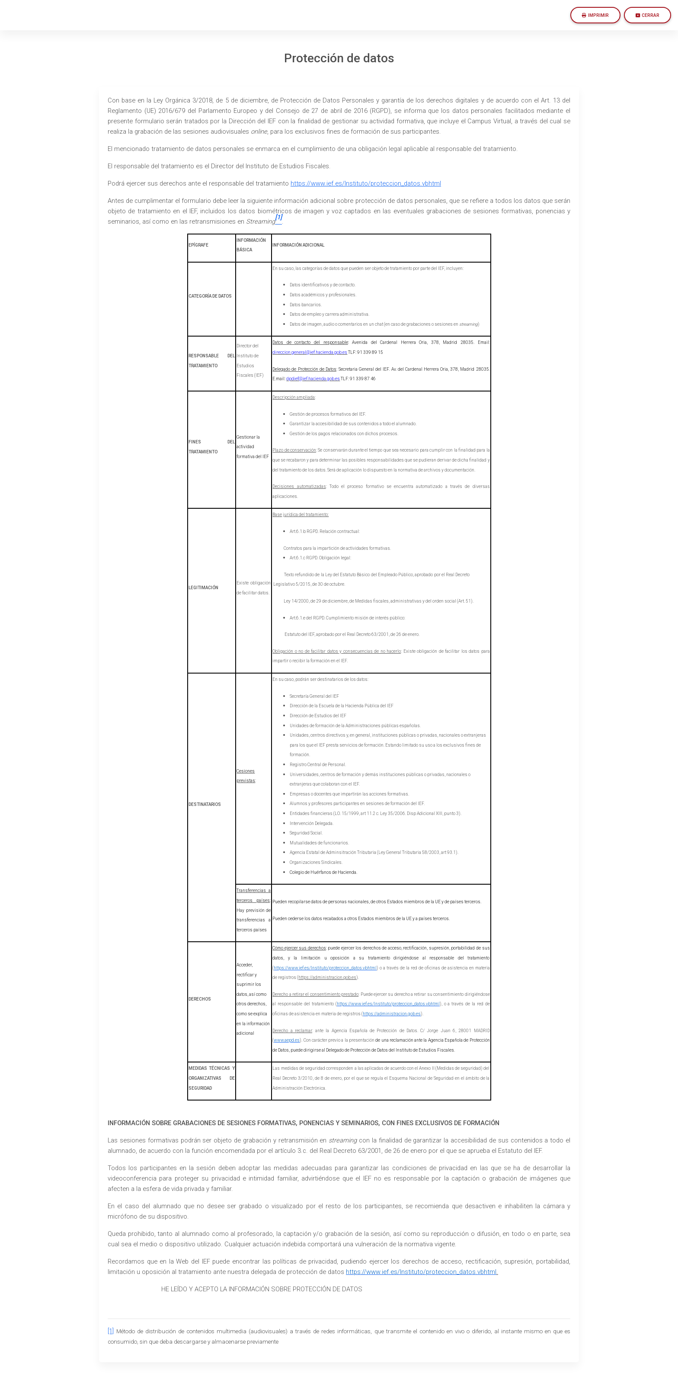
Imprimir (595, 15)
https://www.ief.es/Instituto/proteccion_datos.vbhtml (366, 183)
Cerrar (647, 15)
